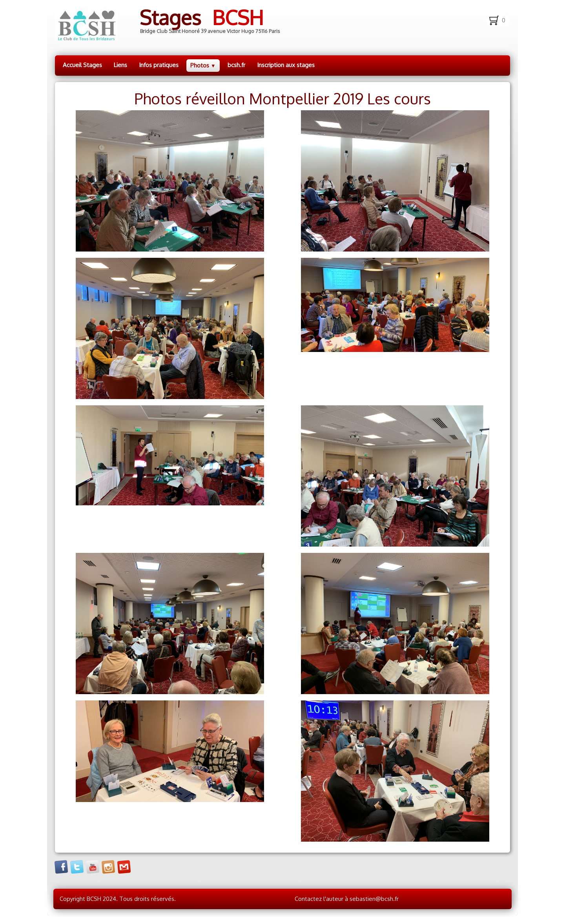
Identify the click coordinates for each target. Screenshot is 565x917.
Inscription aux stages (286, 65)
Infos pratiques (159, 65)
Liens (120, 65)
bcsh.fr (236, 65)
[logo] (173, 24)
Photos (203, 65)
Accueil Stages (82, 65)
